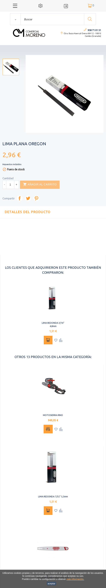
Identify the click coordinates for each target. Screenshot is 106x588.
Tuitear (28, 198)
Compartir (19, 198)
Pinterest (36, 198)
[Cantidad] (10, 185)
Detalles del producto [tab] (27, 212)
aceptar (51, 583)
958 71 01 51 (94, 30)
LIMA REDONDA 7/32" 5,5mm (53, 496)
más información (75, 579)
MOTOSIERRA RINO (53, 415)
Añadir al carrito (40, 184)
